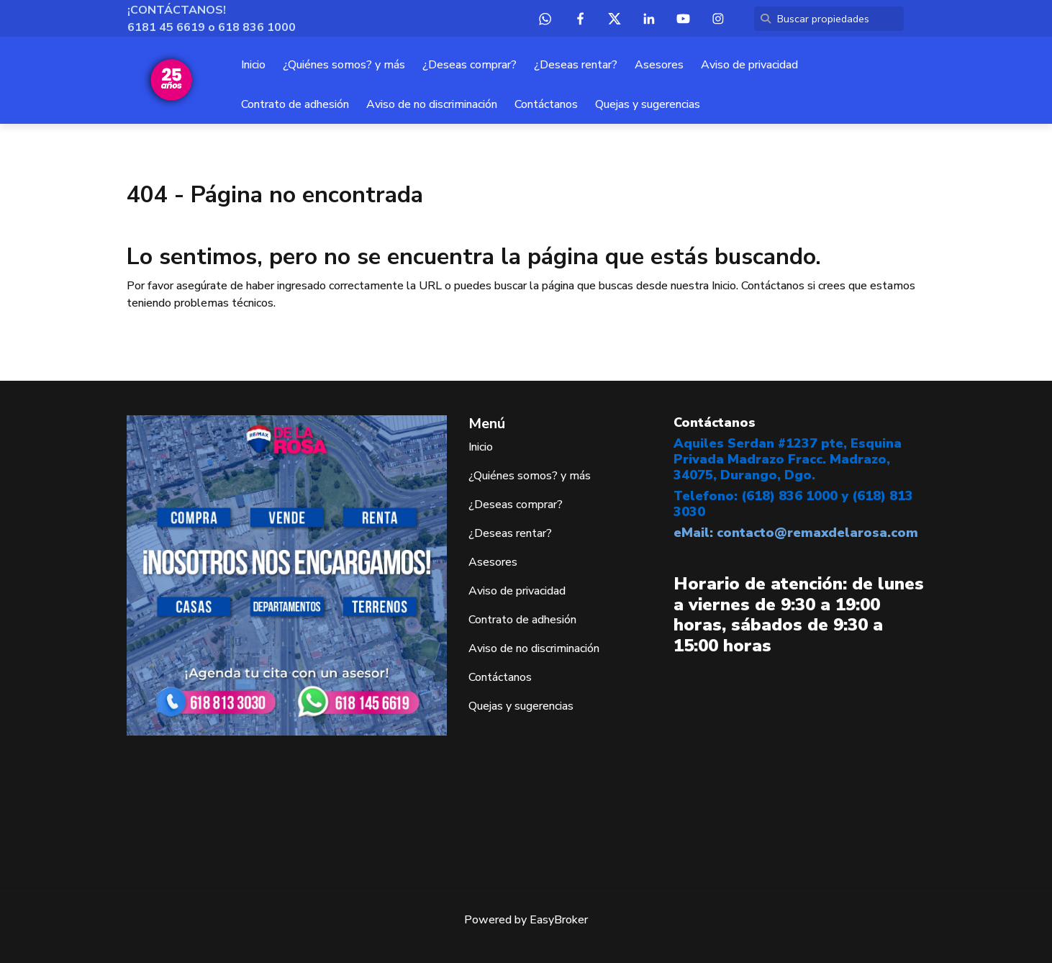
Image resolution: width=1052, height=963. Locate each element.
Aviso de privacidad (749, 65)
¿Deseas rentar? (575, 65)
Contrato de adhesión (295, 104)
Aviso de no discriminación (431, 104)
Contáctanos (546, 104)
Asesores (659, 65)
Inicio (253, 65)
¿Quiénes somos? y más (344, 65)
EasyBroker (559, 920)
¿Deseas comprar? (469, 65)
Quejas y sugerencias (647, 104)
